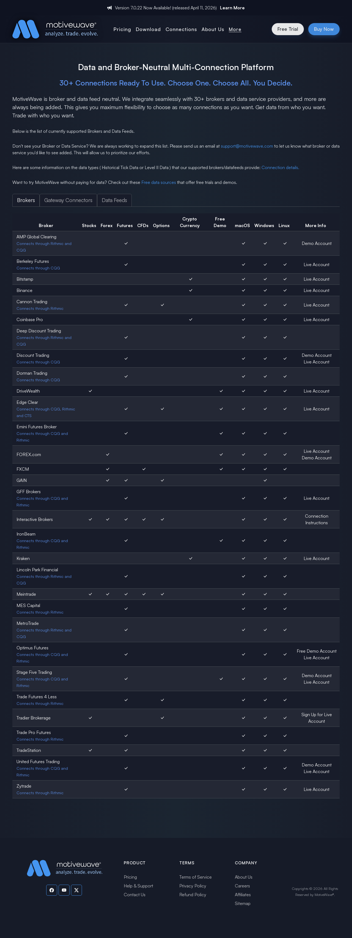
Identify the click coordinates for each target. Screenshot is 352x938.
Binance (24, 290)
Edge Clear (27, 402)
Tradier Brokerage (33, 718)
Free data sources (158, 182)
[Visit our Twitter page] (76, 890)
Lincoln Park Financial (37, 569)
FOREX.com (28, 454)
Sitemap (243, 903)
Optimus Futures (32, 647)
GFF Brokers (28, 491)
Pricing (130, 877)
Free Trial (287, 29)
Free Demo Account (317, 651)
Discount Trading (32, 355)
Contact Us (134, 894)
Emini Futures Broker (36, 426)
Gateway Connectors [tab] (68, 200)
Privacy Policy (192, 886)
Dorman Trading (31, 373)
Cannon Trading (31, 301)
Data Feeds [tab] (114, 200)
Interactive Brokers (34, 519)
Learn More (232, 7)
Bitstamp (24, 279)
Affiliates (243, 894)
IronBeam (25, 534)
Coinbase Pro (29, 319)
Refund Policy (192, 894)
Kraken (23, 558)
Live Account (316, 264)
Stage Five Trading (34, 672)
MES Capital (28, 605)
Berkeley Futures (32, 261)
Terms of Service (195, 877)
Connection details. (280, 167)
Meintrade (26, 594)
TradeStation (28, 750)
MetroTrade (27, 623)
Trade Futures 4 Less (36, 696)
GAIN (21, 480)
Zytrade (23, 786)
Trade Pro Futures (33, 732)
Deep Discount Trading (38, 330)
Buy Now (324, 29)
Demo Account (317, 243)
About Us (243, 877)
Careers (242, 886)
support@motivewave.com (247, 146)
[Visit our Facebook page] (51, 890)
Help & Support (138, 886)
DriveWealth (28, 391)
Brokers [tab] (26, 200)
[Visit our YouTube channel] (64, 890)
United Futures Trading (38, 761)
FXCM (22, 469)
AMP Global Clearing (36, 236)
